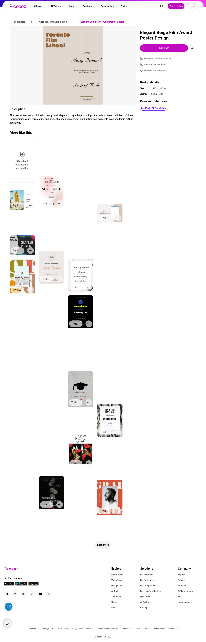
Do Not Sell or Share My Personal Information (75, 629)
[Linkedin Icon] (32, 594)
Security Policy (158, 629)
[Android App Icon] (21, 584)
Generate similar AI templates (158, 58)
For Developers (147, 580)
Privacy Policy (47, 629)
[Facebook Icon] (7, 594)
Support (182, 574)
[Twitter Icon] (15, 594)
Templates (116, 596)
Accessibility (173, 629)
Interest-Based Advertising (107, 629)
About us (182, 585)
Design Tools (117, 585)
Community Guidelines (131, 629)
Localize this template (154, 70)
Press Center (184, 602)
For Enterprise (147, 574)
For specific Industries (150, 591)
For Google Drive (148, 585)
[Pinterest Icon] (49, 594)
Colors (114, 602)
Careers (181, 580)
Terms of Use (33, 629)
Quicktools (145, 596)
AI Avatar (144, 602)
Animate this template (154, 64)
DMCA (146, 629)
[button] (39, 7)
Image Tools (117, 574)
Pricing (143, 607)
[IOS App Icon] (9, 584)
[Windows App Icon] (33, 584)
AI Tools (115, 591)
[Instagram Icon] (24, 594)
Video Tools (116, 580)
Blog (180, 596)
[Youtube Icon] (41, 594)
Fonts (114, 607)
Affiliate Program (186, 591)
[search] (161, 7)
